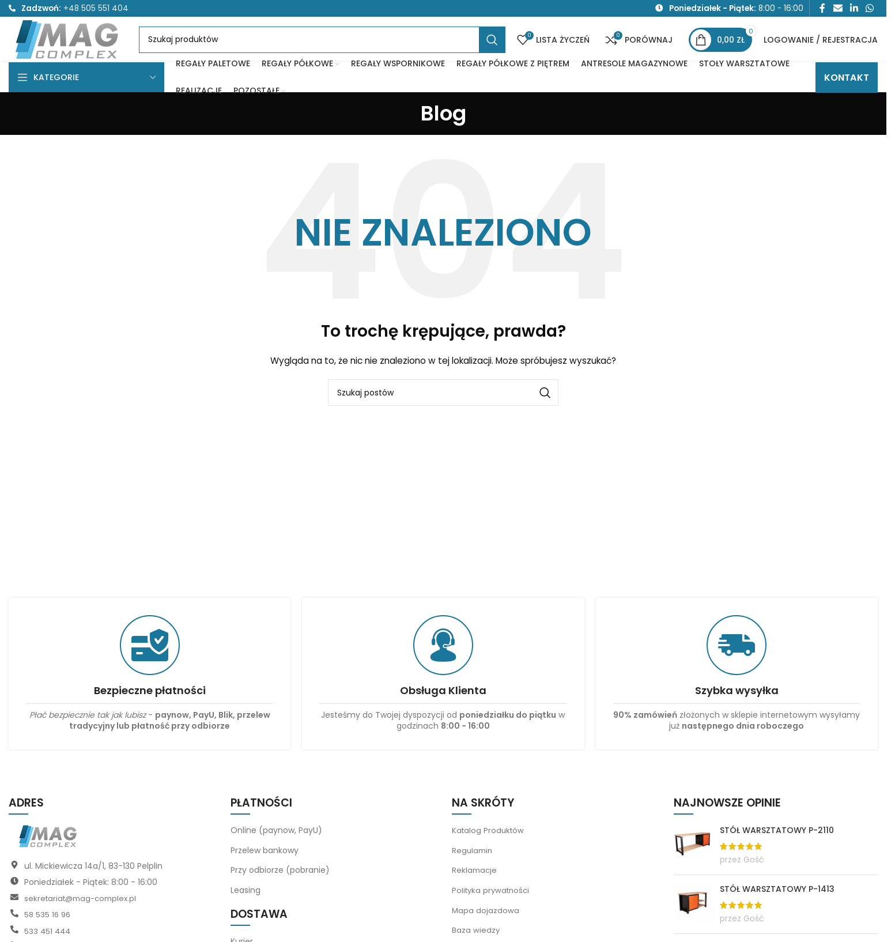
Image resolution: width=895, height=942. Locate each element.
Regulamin (473, 867)
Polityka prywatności (493, 908)
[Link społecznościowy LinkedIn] (854, 9)
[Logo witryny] (79, 49)
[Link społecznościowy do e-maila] (837, 9)
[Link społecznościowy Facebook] (822, 9)
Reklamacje (475, 888)
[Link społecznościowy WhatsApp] (870, 9)
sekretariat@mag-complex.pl (83, 916)
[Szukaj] (333, 50)
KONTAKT (846, 94)
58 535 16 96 (48, 932)
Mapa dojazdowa (486, 927)
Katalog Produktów (489, 848)
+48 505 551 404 (96, 9)
